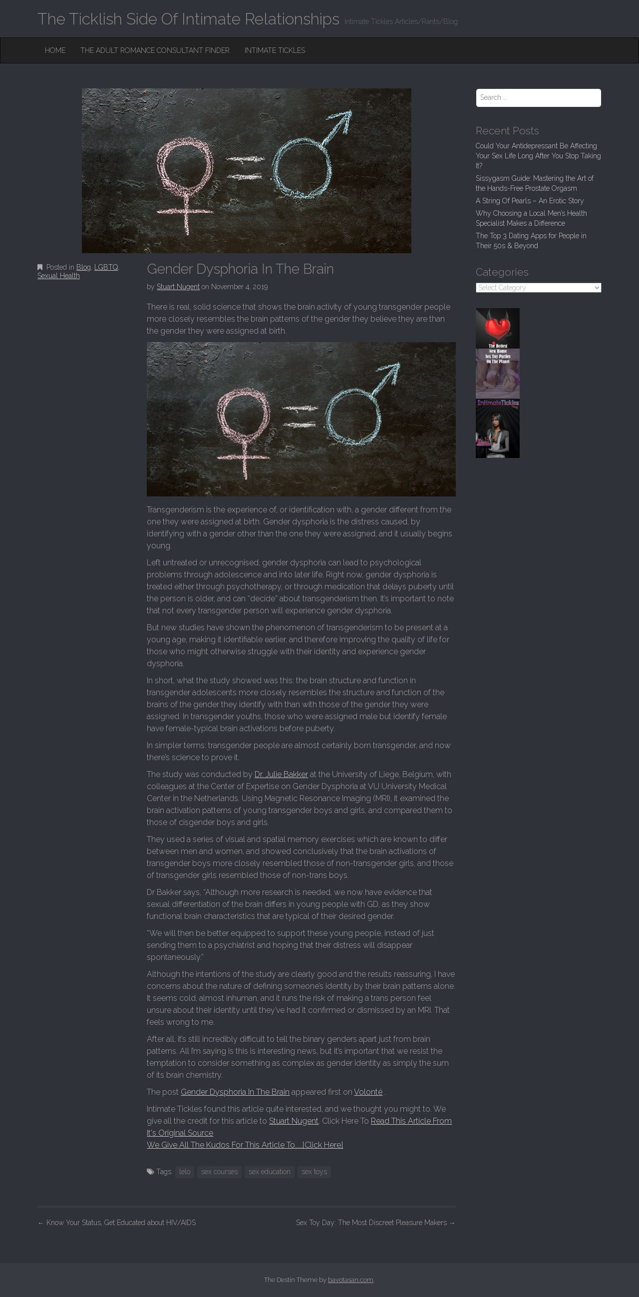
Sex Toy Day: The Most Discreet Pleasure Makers (376, 1223)
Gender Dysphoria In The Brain (235, 1092)
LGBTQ (106, 267)
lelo (184, 1172)
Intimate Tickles (275, 50)
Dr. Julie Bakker (281, 774)
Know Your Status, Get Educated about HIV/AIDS (116, 1223)
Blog (83, 267)
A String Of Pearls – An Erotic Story (530, 201)
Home (55, 50)
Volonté (368, 1092)
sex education (270, 1172)
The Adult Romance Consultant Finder (155, 50)
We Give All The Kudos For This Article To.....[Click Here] (245, 1145)
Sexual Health (58, 276)
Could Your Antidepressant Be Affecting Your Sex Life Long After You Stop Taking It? (538, 156)
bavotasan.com (350, 1280)
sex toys (314, 1172)
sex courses (219, 1172)
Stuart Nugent (178, 287)
